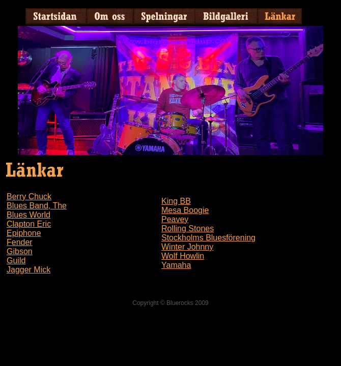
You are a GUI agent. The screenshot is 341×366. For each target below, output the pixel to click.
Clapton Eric (29, 224)
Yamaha (176, 265)
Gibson (20, 251)
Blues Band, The (37, 205)
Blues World (28, 214)
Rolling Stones (187, 228)
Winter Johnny (187, 246)
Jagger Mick (28, 269)
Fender (20, 242)
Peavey (174, 219)
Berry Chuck (29, 196)
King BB (176, 201)
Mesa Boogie (185, 210)
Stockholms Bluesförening (208, 237)
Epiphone (24, 233)
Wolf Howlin (182, 256)
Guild (16, 260)
